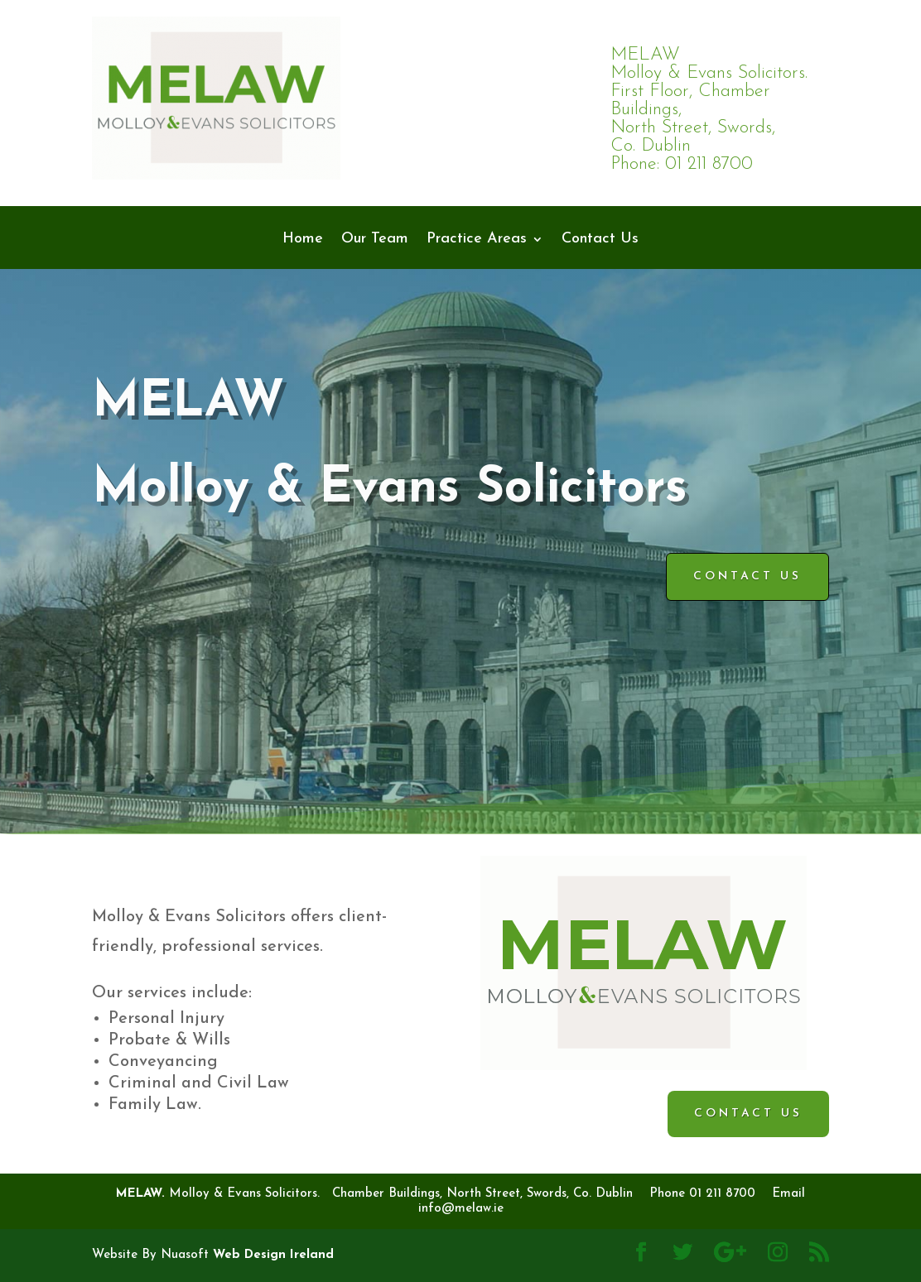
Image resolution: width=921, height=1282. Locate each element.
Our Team (374, 240)
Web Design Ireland (273, 1255)
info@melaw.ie (461, 1209)
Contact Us (600, 240)
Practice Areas (477, 240)
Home (302, 240)
